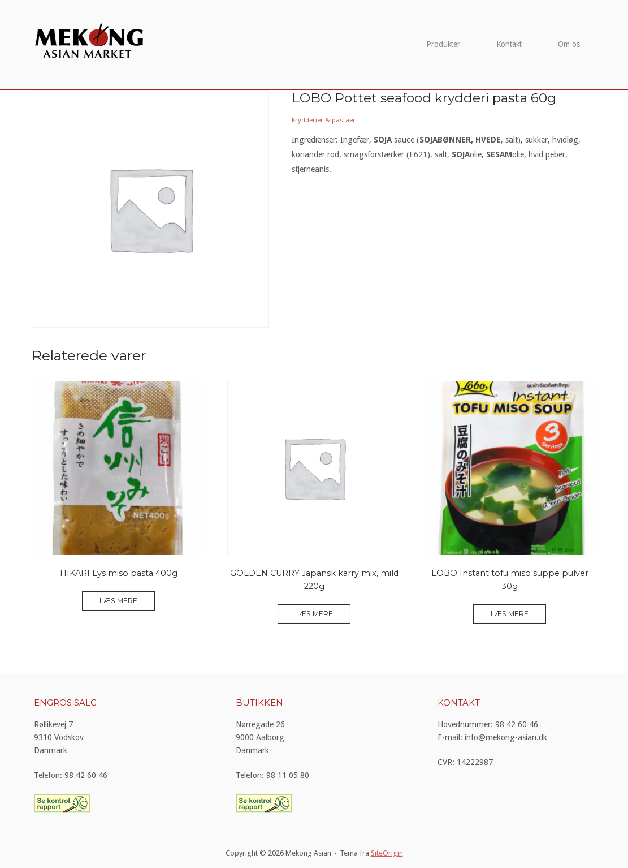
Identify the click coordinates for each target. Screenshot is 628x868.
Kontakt (509, 44)
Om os (569, 44)
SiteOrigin (387, 853)
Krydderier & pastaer (324, 120)
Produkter (443, 44)
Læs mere (118, 600)
